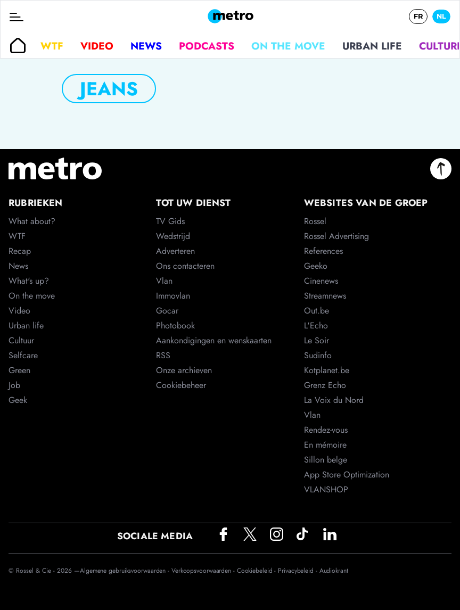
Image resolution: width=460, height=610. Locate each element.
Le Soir (316, 340)
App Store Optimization (346, 474)
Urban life (372, 45)
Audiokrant (333, 570)
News (146, 45)
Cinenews (321, 281)
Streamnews (325, 296)
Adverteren (175, 251)
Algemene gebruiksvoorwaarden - (125, 570)
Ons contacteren (185, 266)
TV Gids (170, 221)
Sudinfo (318, 355)
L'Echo (316, 325)
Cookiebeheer (181, 385)
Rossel (315, 221)
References (323, 251)
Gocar (167, 310)
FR (418, 16)
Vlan (164, 281)
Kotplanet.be (326, 370)
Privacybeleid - (298, 570)
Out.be (316, 310)
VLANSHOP (326, 489)
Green (19, 370)
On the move (288, 45)
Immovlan (173, 296)
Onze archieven (184, 370)
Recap (20, 251)
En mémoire (325, 445)
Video (96, 45)
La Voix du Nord (334, 400)
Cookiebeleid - (257, 570)
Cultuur (21, 340)
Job (14, 385)
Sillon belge (325, 460)
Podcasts (206, 45)
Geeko (315, 266)
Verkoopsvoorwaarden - (204, 570)
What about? (32, 221)
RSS (163, 355)
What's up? (29, 281)
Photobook (175, 325)
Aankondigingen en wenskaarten (214, 340)
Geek (18, 400)
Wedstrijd (173, 236)
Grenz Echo (325, 385)
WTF (51, 45)
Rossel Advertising (336, 236)
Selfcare (23, 355)
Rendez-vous (326, 430)
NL (441, 16)
